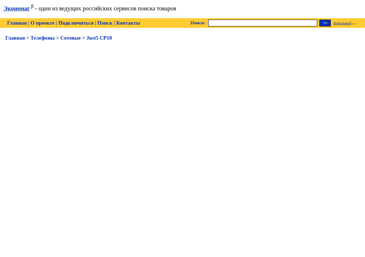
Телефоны (43, 38)
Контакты (128, 23)
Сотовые (70, 38)
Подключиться (76, 23)
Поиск (104, 23)
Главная (17, 23)
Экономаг (17, 8)
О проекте (42, 23)
